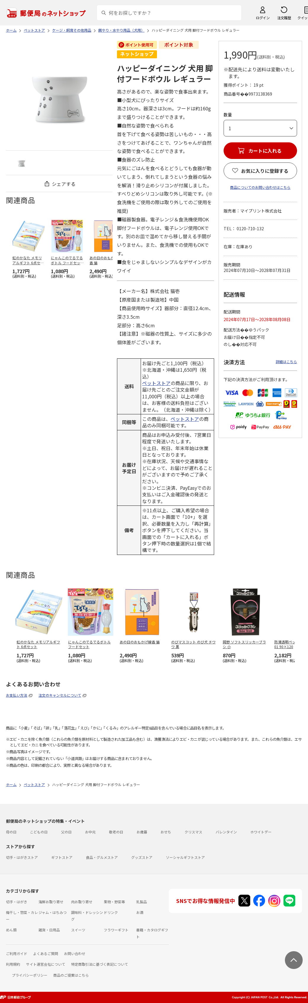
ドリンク (111, 912)
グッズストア (142, 857)
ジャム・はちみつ (52, 912)
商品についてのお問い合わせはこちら (260, 187)
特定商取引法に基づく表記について (99, 964)
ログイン (263, 17)
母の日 (11, 831)
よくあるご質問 (45, 953)
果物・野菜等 (114, 901)
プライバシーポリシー (29, 975)
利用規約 (13, 964)
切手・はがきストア (22, 857)
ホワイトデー (261, 831)
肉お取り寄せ (81, 901)
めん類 (11, 929)
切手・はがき (16, 901)
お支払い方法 (16, 695)
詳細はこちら (286, 361)
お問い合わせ (74, 953)
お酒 (139, 912)
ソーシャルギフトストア (185, 857)
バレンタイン (226, 831)
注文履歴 (284, 17)
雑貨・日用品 (49, 929)
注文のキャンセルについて (59, 695)
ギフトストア (62, 857)
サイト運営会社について (45, 964)
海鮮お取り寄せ (50, 901)
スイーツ (78, 929)
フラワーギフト (116, 929)
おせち (166, 831)
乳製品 (141, 901)
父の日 (66, 831)
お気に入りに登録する (264, 170)
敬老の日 (116, 831)
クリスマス (193, 831)
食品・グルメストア (102, 857)
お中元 (90, 831)
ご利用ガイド (16, 953)
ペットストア (156, 383)
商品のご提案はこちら (71, 975)
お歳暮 (142, 831)
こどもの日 (39, 831)
